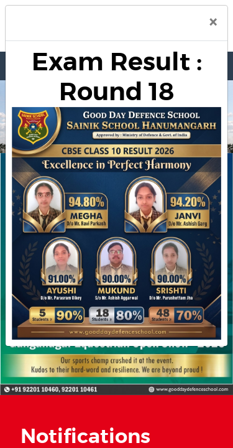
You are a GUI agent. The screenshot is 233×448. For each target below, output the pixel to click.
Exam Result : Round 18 (117, 77)
